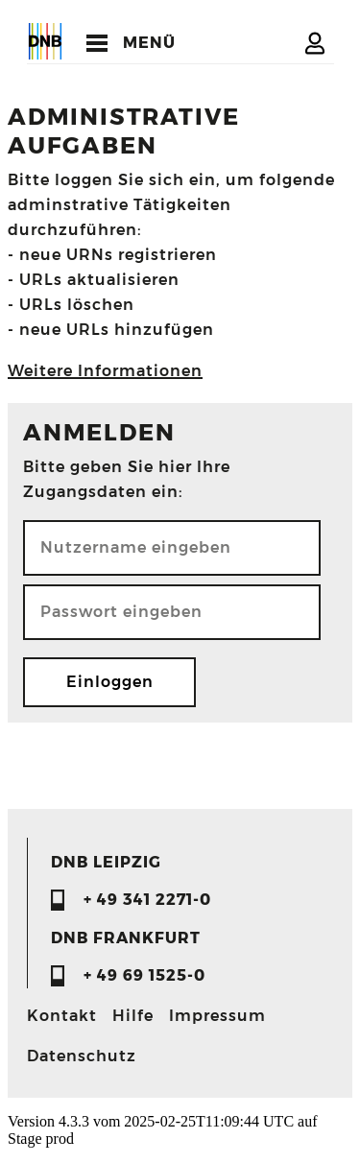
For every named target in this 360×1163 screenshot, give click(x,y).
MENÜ (149, 43)
